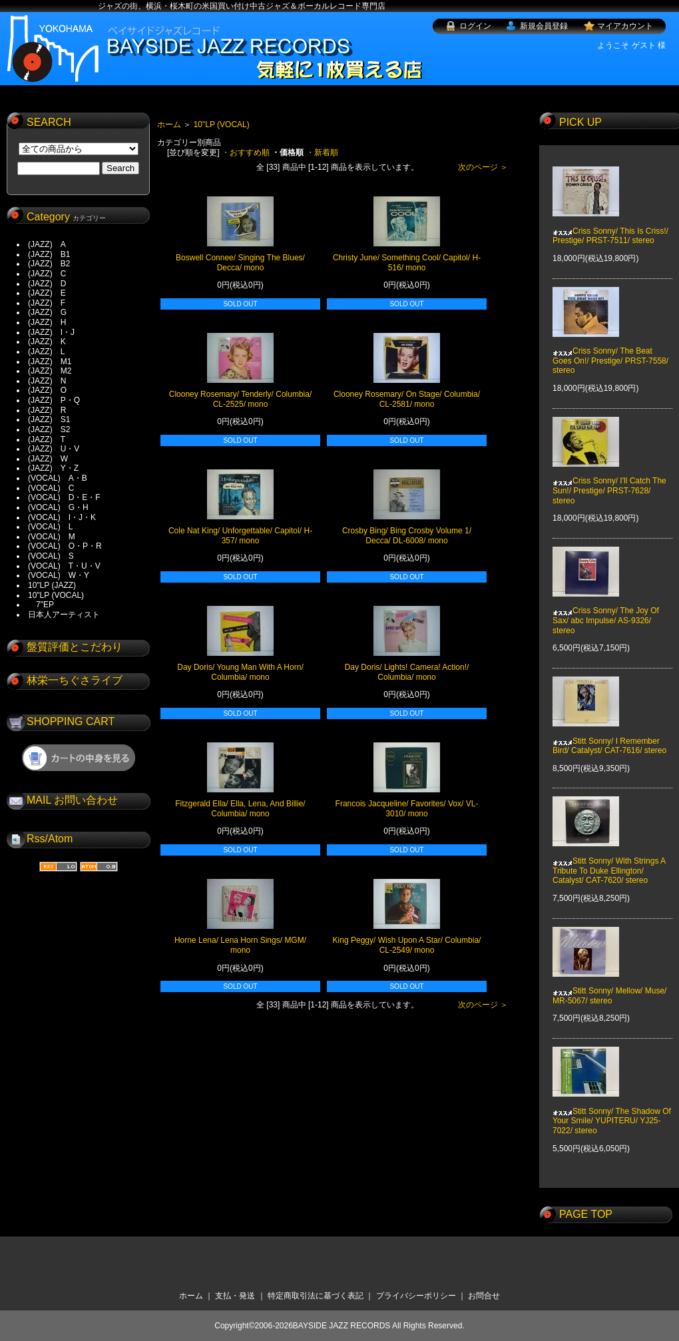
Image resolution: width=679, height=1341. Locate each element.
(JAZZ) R (47, 410)
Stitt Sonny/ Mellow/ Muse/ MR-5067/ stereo (609, 986)
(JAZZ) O (47, 390)
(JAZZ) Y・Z (53, 468)
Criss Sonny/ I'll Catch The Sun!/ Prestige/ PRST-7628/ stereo (609, 481)
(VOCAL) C (51, 488)
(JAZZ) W (48, 458)
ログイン (475, 26)
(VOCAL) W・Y (58, 575)
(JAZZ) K (47, 341)
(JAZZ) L (46, 351)
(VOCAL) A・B (57, 478)
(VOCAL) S (51, 556)
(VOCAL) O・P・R (65, 546)
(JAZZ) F (46, 303)
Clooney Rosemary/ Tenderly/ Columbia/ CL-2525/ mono (240, 399)
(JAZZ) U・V (53, 448)
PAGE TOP (585, 1214)
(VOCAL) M (51, 536)
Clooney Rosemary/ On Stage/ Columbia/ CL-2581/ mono (407, 399)
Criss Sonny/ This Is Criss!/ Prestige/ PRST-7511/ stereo (610, 225)
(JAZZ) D (47, 283)
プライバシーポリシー (416, 1295)
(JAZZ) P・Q (54, 400)
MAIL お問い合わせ (72, 800)
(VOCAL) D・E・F (64, 497)
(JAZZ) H (47, 322)
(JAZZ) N (47, 381)
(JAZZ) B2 (49, 263)
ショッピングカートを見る (78, 757)
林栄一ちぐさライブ (74, 680)
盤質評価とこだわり (74, 647)
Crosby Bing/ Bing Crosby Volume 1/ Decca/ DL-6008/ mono (406, 535)
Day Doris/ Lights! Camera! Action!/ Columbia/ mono (407, 672)
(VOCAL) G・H (58, 507)
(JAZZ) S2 (49, 429)
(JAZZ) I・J (55, 332)
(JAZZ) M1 (49, 361)
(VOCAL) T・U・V (64, 566)
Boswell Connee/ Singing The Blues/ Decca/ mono (240, 262)
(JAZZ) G (47, 312)
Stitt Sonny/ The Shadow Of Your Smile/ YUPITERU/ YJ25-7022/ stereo (612, 1111)
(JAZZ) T (46, 439)
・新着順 (322, 152)
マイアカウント (625, 26)
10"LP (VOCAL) (56, 595)
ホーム (169, 124)
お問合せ (484, 1295)
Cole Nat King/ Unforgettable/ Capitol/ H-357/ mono (240, 535)
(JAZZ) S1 (49, 419)
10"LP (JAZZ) (52, 585)
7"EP (41, 604)
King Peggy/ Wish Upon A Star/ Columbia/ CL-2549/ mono (407, 945)
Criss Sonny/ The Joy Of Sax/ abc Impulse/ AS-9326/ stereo (606, 611)
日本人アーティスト (64, 614)
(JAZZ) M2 (49, 371)
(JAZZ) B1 (49, 254)
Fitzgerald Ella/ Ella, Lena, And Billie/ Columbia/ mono (240, 808)
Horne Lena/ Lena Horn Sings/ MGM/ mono (240, 945)
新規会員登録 (544, 26)
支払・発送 (235, 1295)
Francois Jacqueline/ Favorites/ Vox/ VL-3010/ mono (407, 808)
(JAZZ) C (47, 273)
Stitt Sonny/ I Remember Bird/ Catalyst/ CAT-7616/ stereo (609, 735)
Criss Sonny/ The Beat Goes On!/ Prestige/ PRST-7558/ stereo (610, 351)
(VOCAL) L (50, 526)
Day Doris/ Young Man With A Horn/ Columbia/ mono (240, 672)
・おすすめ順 (246, 152)
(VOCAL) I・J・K (62, 517)
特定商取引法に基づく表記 (315, 1295)
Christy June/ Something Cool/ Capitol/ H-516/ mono (407, 262)
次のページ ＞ (483, 167)
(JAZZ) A (47, 244)
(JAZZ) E (47, 293)
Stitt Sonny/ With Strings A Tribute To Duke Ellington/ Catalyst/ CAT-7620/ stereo (609, 861)
